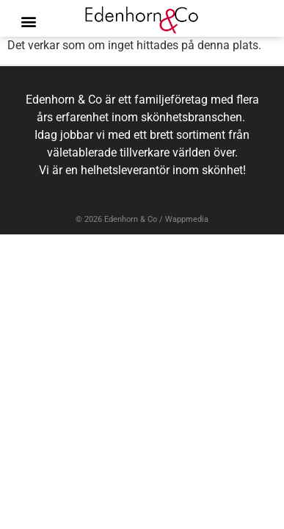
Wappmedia (186, 219)
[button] (28, 22)
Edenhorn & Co (130, 219)
